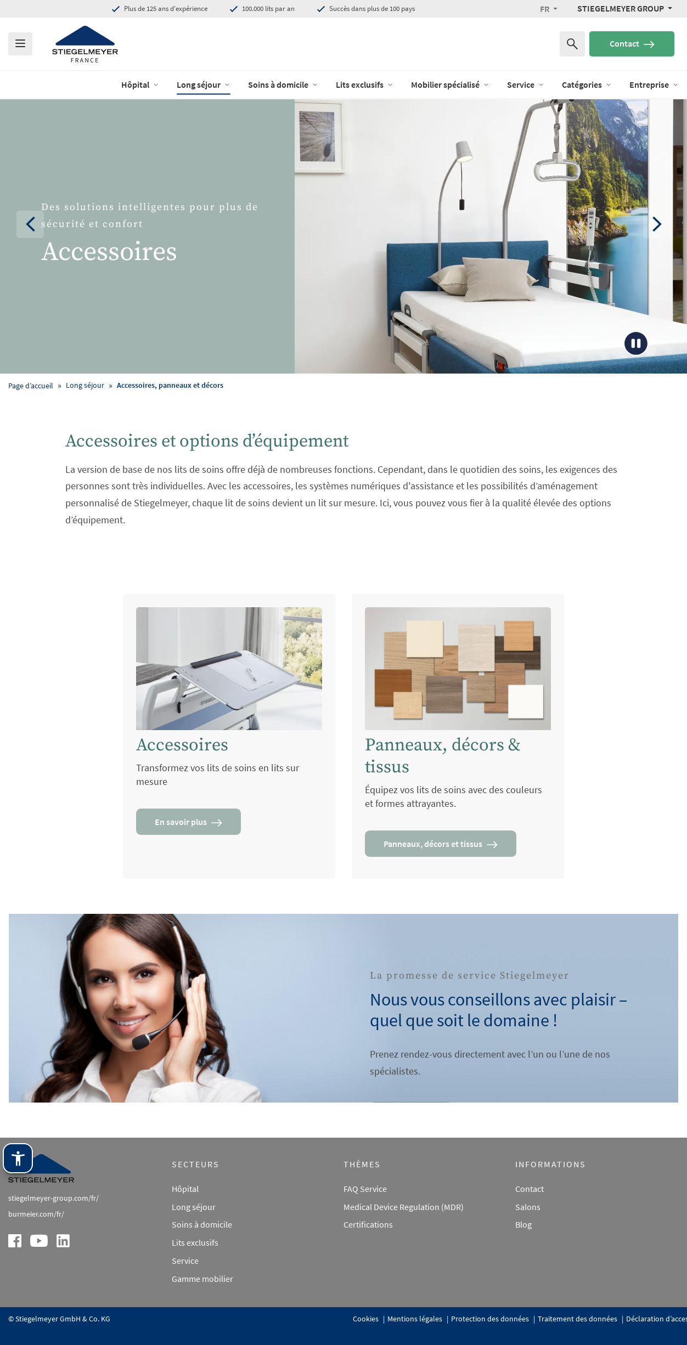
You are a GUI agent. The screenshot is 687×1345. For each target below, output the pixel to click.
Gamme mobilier (202, 1278)
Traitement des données (578, 1319)
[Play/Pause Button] (636, 343)
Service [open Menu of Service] (525, 84)
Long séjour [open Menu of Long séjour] (203, 84)
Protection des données (491, 1319)
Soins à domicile (202, 1224)
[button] (549, 9)
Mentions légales (415, 1319)
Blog (523, 1224)
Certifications (368, 1224)
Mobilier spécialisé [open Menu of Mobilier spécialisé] (450, 84)
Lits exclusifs (195, 1242)
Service (185, 1260)
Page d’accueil (30, 386)
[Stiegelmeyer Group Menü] (625, 8)
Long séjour (194, 1206)
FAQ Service (365, 1188)
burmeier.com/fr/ (36, 1214)
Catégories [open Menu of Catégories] (587, 84)
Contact (632, 43)
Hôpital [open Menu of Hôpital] (140, 84)
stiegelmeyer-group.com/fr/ (53, 1198)
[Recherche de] (572, 43)
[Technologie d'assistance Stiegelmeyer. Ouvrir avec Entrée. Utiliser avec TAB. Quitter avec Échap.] (18, 1158)
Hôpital (185, 1188)
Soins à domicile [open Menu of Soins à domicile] (283, 84)
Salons (527, 1206)
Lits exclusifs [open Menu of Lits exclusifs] (364, 84)
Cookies (366, 1319)
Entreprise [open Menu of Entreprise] (654, 84)
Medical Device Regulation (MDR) (404, 1206)
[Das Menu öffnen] (20, 43)
